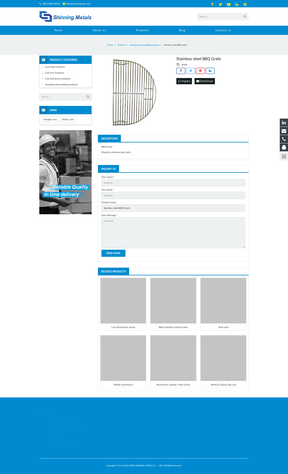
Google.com (50, 119)
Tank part (223, 327)
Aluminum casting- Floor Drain (173, 384)
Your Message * (109, 215)
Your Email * (107, 189)
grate (184, 64)
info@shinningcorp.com (78, 3)
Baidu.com (68, 119)
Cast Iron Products (54, 72)
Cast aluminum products (57, 78)
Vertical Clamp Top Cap (223, 384)
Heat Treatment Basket (64, 415)
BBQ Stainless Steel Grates (173, 327)
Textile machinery (123, 384)
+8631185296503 (51, 3)
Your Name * (108, 177)
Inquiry (184, 81)
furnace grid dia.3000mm (65, 436)
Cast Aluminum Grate (123, 327)
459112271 (156, 419)
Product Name (108, 202)
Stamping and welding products (61, 84)
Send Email (204, 81)
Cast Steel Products (55, 66)
